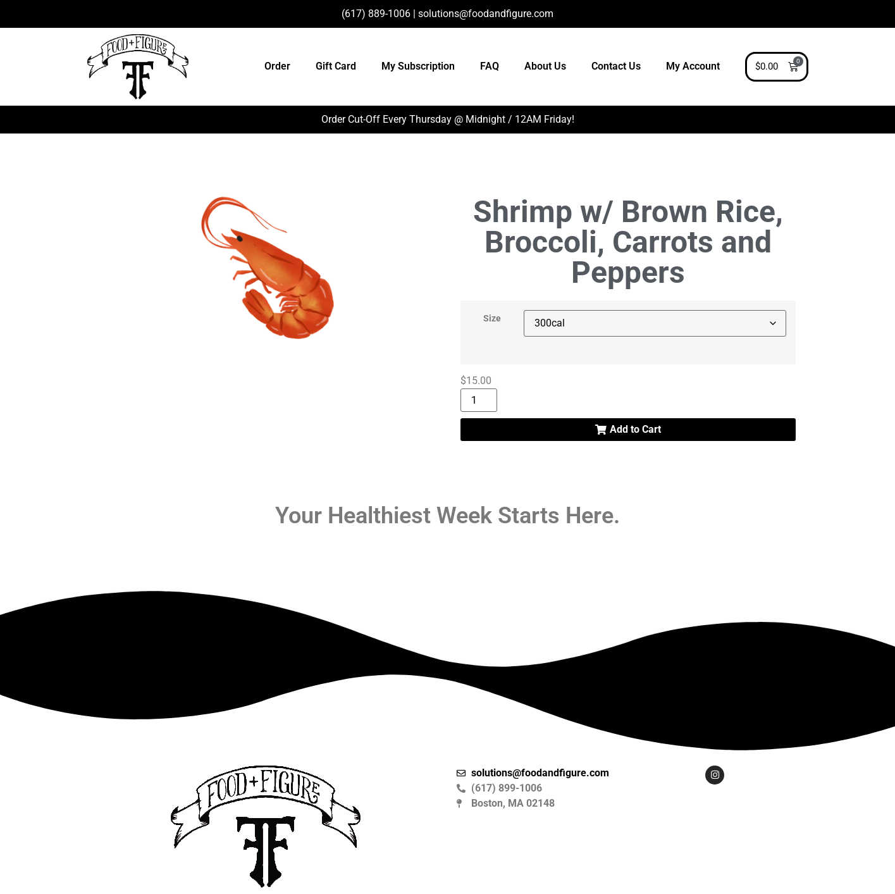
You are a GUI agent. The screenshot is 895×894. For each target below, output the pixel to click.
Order (277, 66)
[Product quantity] (478, 400)
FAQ (489, 66)
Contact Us (616, 66)
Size (492, 318)
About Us (545, 66)
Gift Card (336, 66)
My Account (693, 66)
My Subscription (418, 66)
